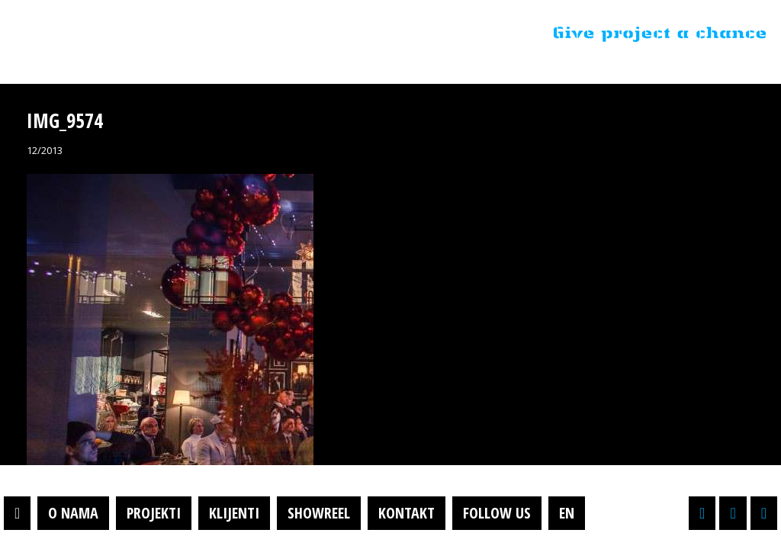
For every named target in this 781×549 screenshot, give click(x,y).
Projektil (109, 33)
